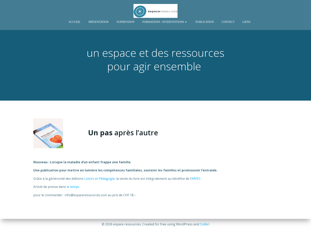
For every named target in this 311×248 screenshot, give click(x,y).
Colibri (204, 224)
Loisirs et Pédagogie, (99, 178)
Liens (247, 21)
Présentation (98, 21)
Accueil (74, 21)
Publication (205, 21)
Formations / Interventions (165, 21)
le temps (73, 187)
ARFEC (196, 178)
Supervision (125, 21)
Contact (228, 21)
